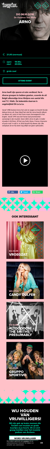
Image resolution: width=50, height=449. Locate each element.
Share (36, 192)
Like (11, 192)
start (9, 64)
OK (41, 443)
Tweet (24, 192)
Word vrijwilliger (25, 438)
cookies (26, 441)
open (9, 62)
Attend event (25, 81)
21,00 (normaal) (14, 55)
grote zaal (11, 71)
